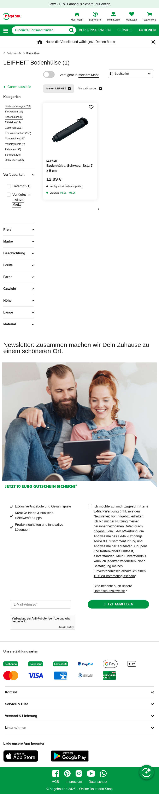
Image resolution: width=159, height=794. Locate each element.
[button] (5, 30)
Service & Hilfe (16, 704)
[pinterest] (67, 773)
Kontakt (11, 692)
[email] (40, 604)
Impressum (74, 781)
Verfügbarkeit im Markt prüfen (66, 186)
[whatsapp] (103, 773)
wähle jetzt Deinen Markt (97, 42)
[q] (39, 30)
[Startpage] (12, 16)
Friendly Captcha (66, 627)
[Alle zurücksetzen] (100, 88)
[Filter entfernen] (69, 88)
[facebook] (55, 773)
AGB (55, 781)
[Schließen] (153, 41)
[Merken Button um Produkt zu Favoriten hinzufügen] (91, 106)
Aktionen (147, 30)
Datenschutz (98, 781)
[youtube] (91, 773)
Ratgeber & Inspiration (89, 30)
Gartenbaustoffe (19, 87)
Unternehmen (15, 727)
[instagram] (79, 773)
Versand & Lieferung (21, 716)
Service (124, 30)
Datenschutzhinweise (109, 591)
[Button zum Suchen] (71, 30)
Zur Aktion (102, 4)
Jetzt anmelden (118, 604)
